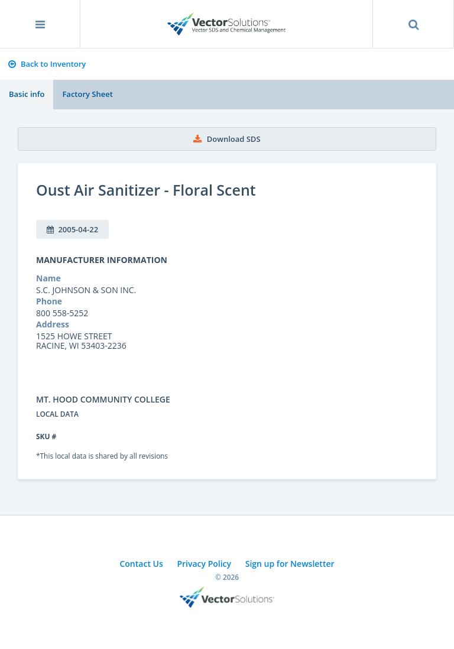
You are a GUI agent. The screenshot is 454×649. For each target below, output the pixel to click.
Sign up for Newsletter (290, 563)
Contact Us (141, 563)
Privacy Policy (204, 563)
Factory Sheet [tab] (87, 94)
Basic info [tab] (26, 94)
